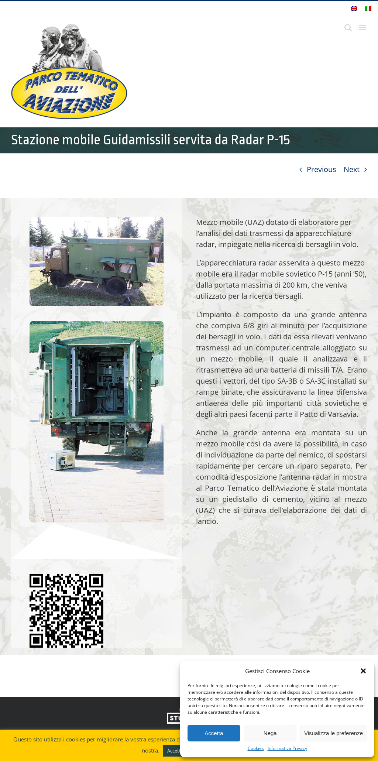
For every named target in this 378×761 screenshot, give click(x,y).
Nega (270, 733)
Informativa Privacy (287, 748)
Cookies (256, 748)
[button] (363, 671)
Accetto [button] (175, 750)
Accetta (214, 733)
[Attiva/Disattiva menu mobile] (363, 27)
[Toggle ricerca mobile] (348, 27)
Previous (321, 169)
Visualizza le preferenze (333, 733)
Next (352, 169)
